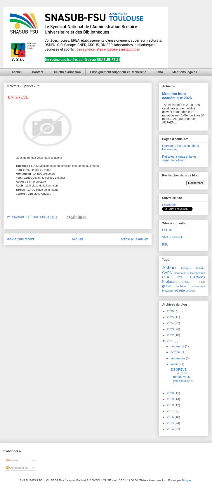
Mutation (167, 290)
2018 (171, 405)
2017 (171, 411)
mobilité (181, 286)
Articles (12, 460)
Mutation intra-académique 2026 (177, 96)
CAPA (167, 273)
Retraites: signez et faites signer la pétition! (179, 158)
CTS (179, 277)
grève (166, 286)
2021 (171, 341)
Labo (159, 72)
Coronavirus (197, 273)
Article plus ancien (134, 239)
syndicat (190, 290)
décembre (177, 346)
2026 (171, 311)
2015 (171, 423)
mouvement (198, 286)
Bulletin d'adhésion (67, 72)
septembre (178, 358)
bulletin (200, 268)
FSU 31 (167, 230)
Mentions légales (184, 72)
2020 (171, 393)
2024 (171, 323)
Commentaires (17, 467)
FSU (165, 244)
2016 (171, 417)
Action (169, 267)
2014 (171, 429)
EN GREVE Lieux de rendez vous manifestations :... (181, 377)
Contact (37, 72)
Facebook (169, 205)
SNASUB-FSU (172, 237)
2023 (171, 329)
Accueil (17, 72)
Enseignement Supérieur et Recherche (118, 72)
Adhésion (186, 268)
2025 (171, 317)
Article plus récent (20, 239)
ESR (202, 281)
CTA (165, 277)
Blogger (187, 480)
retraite (179, 290)
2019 (171, 399)
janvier (175, 364)
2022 (171, 335)
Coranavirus (181, 273)
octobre (176, 352)
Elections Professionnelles (183, 279)
